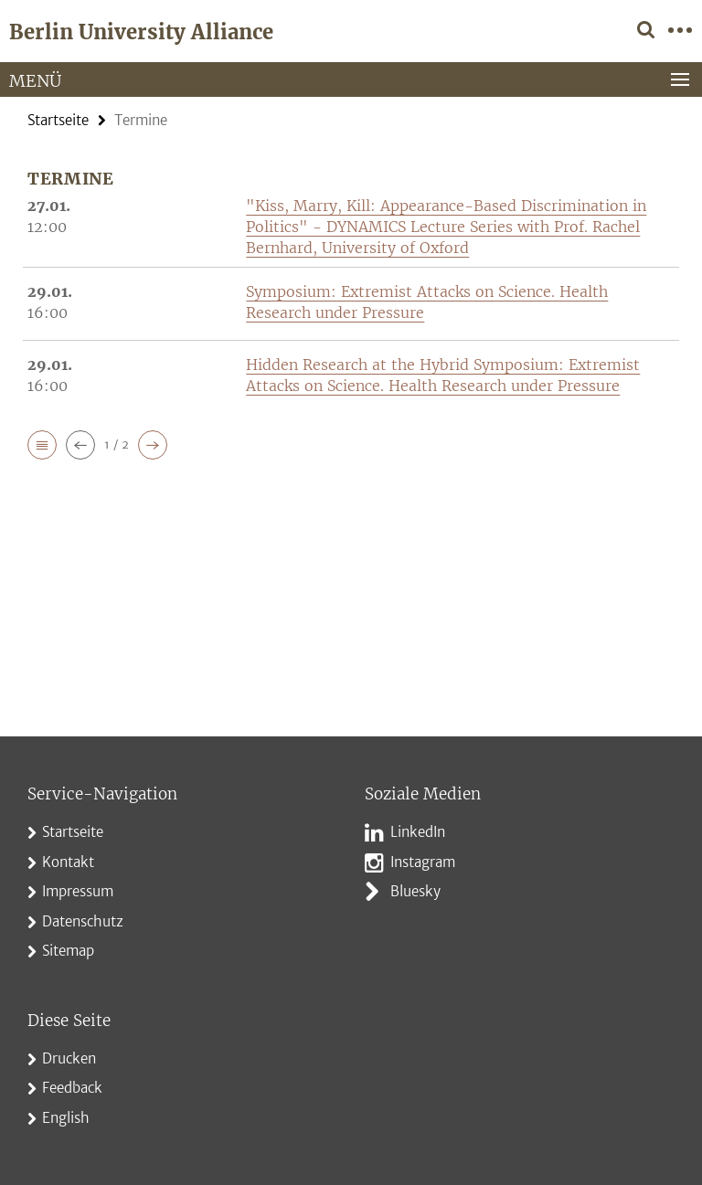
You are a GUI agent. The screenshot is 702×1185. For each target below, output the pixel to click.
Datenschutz (82, 921)
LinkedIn (417, 832)
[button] (42, 445)
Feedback (72, 1087)
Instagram (422, 862)
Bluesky (415, 891)
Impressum (77, 891)
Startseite (58, 120)
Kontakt (68, 862)
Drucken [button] (69, 1058)
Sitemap (68, 950)
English (66, 1118)
